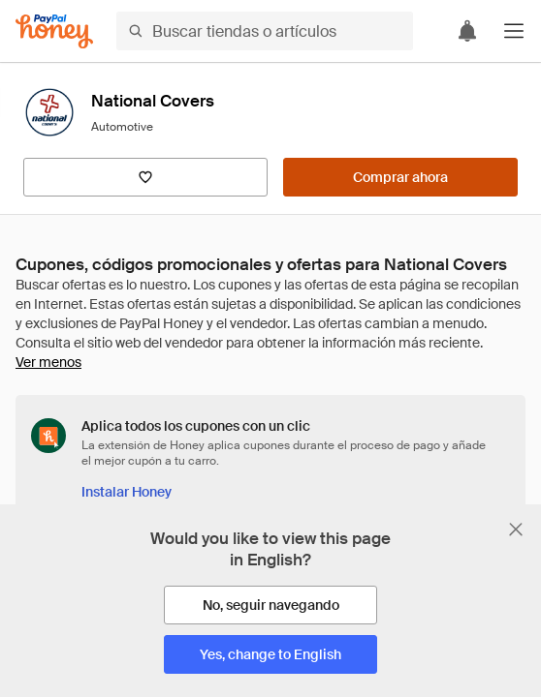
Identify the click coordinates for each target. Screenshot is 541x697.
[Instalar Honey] (126, 492)
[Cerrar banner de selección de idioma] (515, 529)
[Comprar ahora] (400, 177)
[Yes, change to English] (270, 654)
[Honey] (54, 31)
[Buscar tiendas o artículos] (264, 31)
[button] (513, 31)
